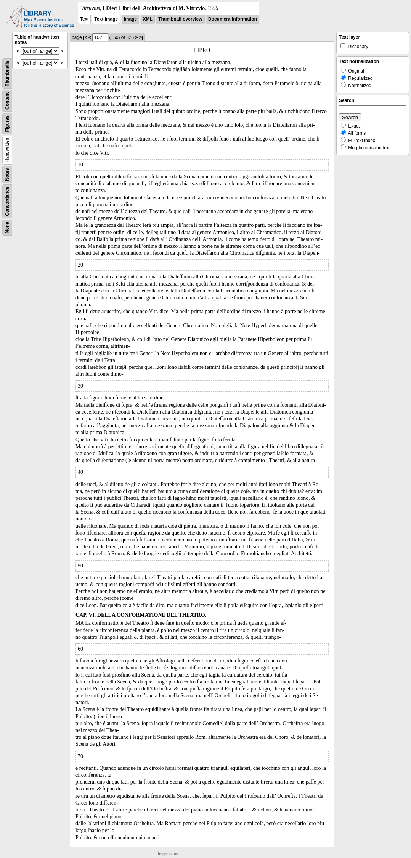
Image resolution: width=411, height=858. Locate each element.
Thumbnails (7, 73)
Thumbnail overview (180, 19)
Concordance (7, 201)
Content (7, 101)
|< (85, 37)
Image (130, 19)
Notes (7, 174)
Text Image (106, 19)
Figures (7, 123)
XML (148, 19)
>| (141, 37)
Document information (232, 19)
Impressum (168, 854)
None (7, 227)
